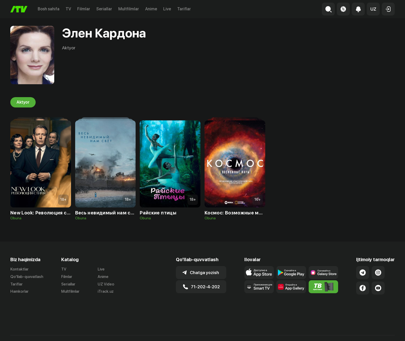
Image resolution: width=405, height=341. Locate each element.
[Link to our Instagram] (378, 272)
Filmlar (83, 8)
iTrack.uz (106, 291)
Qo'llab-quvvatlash (26, 276)
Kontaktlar (19, 269)
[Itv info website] (323, 286)
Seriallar (104, 8)
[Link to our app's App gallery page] (291, 286)
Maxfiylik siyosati (380, 331)
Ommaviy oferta (345, 331)
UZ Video (106, 284)
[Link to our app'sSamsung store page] (323, 272)
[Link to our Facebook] (362, 288)
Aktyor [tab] (23, 102)
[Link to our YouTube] (378, 288)
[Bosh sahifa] (18, 9)
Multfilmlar (128, 8)
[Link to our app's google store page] (291, 272)
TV (68, 8)
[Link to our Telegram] (362, 272)
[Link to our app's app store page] (259, 272)
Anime (151, 8)
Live (167, 8)
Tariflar (184, 8)
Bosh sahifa (48, 8)
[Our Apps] (259, 286)
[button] (373, 9)
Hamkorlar (19, 291)
